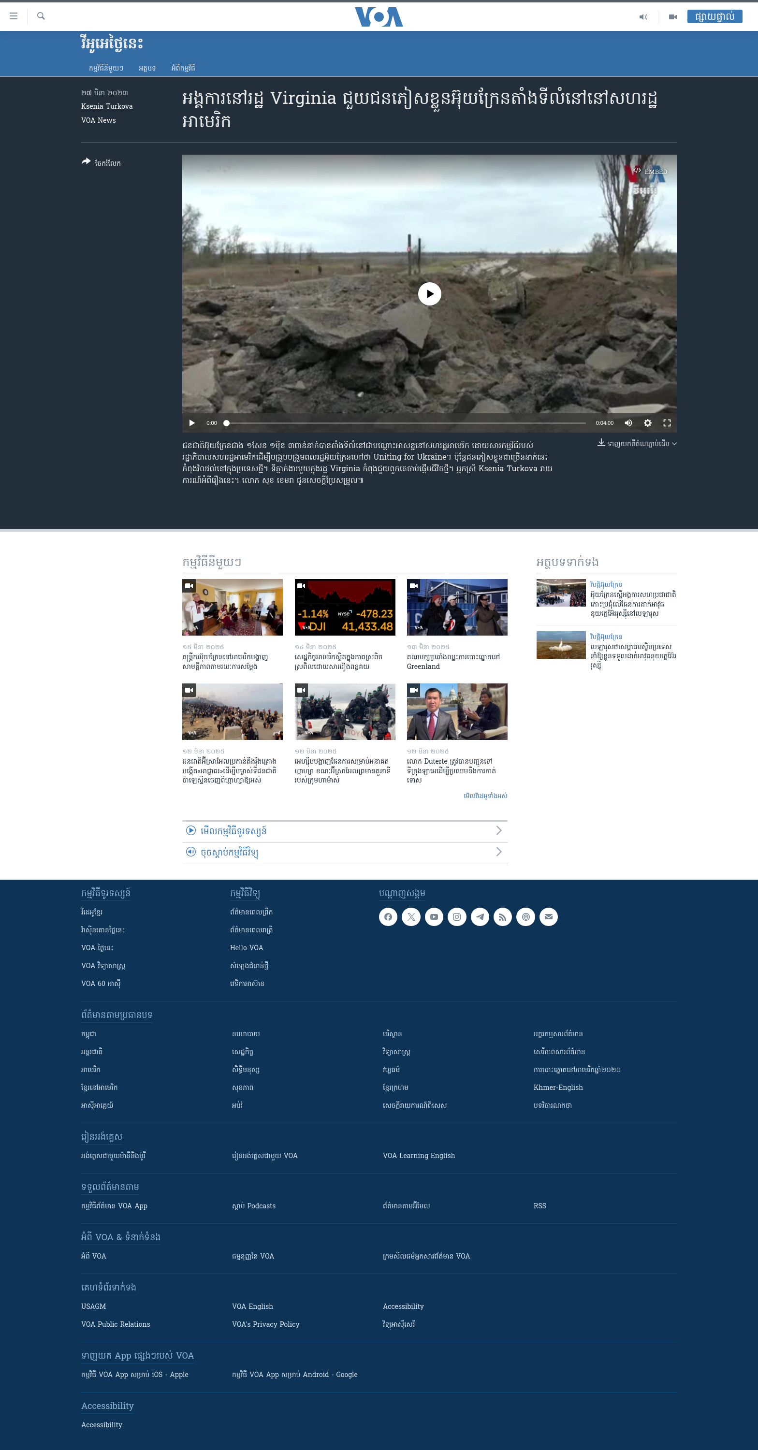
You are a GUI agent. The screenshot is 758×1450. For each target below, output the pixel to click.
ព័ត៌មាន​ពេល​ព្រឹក (251, 913)
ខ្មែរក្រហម (395, 1088)
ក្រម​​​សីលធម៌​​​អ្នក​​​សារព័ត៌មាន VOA (426, 1257)
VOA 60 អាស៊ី (101, 984)
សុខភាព (242, 1088)
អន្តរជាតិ (91, 1052)
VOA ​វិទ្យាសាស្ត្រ (103, 966)
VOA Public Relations (115, 1325)
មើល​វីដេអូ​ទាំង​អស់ (486, 796)
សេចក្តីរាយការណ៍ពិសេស (415, 1106)
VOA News (98, 121)
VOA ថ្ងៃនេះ (97, 948)
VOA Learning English (419, 1156)
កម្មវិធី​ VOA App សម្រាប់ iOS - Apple (135, 1375)
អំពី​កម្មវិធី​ (183, 69)
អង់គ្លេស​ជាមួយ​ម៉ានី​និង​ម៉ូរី (113, 1156)
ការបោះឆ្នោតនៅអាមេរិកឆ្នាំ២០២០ (577, 1070)
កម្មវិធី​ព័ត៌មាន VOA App (114, 1207)
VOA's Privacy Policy (266, 1325)
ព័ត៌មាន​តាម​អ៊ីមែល (406, 1207)
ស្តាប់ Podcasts (254, 1207)
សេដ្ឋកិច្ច (242, 1052)
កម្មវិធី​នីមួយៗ (106, 69)
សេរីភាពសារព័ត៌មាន (559, 1052)
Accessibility (403, 1307)
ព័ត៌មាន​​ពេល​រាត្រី (251, 931)
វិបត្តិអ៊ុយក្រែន (607, 585)
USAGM (93, 1307)
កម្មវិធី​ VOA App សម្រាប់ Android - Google (295, 1375)
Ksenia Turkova (107, 107)
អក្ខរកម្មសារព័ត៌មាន (558, 1035)
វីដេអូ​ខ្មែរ (91, 913)
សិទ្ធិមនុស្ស (246, 1070)
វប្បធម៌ (391, 1070)
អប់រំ (237, 1106)
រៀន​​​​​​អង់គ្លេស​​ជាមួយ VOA (265, 1156)
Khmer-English (558, 1088)
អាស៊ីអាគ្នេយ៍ (97, 1106)
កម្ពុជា (88, 1035)
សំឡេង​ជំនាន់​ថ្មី (249, 966)
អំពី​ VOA (93, 1257)
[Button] (101, 164)
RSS (540, 1207)
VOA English (252, 1307)
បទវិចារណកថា (553, 1106)
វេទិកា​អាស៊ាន (247, 984)
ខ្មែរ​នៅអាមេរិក (99, 1088)
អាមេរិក (91, 1070)
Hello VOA (246, 948)
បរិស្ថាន (392, 1035)
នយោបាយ (246, 1035)
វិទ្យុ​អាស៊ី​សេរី (399, 1325)
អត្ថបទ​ (147, 69)
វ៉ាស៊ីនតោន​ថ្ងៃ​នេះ (103, 931)
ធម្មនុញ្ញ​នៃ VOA (253, 1257)
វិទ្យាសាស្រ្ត (396, 1052)
